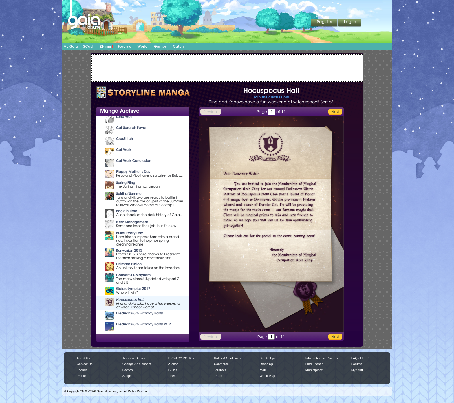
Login (349, 23)
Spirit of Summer (129, 193)
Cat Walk (123, 149)
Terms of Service (134, 358)
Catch (178, 46)
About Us (83, 358)
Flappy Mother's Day (133, 171)
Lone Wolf (124, 116)
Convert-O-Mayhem (133, 275)
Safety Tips (268, 358)
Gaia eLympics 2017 (133, 288)
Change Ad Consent (136, 364)
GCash (89, 46)
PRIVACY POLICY (181, 358)
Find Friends (314, 364)
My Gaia (70, 46)
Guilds (172, 370)
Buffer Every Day (129, 233)
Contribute (221, 364)
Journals (220, 370)
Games (160, 46)
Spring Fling (125, 182)
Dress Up (266, 364)
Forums (124, 46)
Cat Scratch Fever (131, 127)
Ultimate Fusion (129, 264)
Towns (172, 376)
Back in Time (126, 211)
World (142, 46)
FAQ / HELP (360, 358)
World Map (267, 376)
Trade (218, 376)
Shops (106, 47)
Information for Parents (321, 358)
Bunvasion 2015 (129, 250)
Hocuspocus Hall (130, 299)
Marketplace (314, 370)
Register (324, 23)
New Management (132, 222)
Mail (263, 370)
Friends (82, 370)
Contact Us (85, 364)
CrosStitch (124, 138)
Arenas (173, 364)
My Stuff (357, 370)
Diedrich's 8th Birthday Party (139, 313)
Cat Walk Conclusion (133, 160)
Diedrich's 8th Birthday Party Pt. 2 (143, 324)
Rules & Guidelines (227, 358)
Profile (81, 376)
